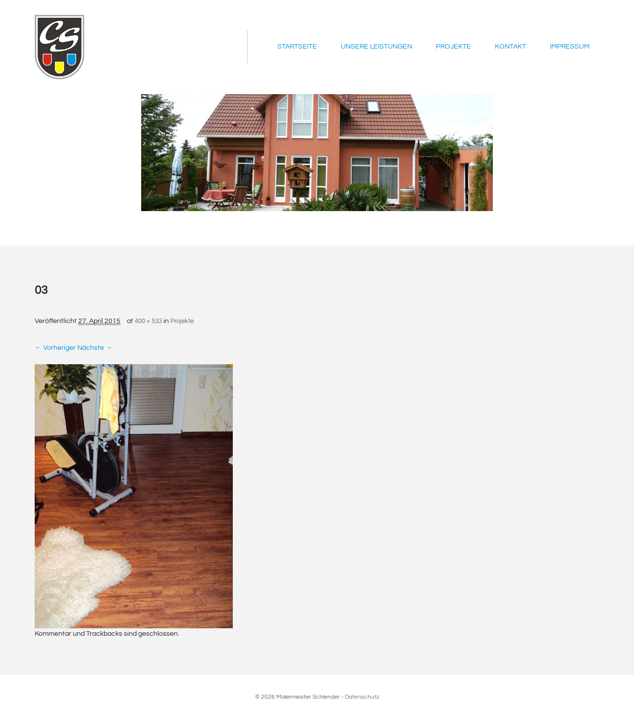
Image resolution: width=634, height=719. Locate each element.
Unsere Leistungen (376, 46)
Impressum (569, 46)
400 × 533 (148, 321)
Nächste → (94, 347)
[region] (317, 152)
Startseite (297, 46)
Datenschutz (362, 697)
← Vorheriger (55, 347)
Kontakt (510, 46)
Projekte (453, 46)
